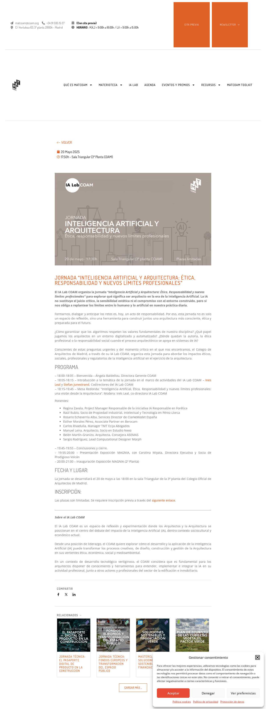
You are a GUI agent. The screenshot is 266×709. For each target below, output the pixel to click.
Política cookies (182, 702)
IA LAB (133, 85)
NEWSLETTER (230, 25)
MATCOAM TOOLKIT (239, 85)
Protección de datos (232, 702)
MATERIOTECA (111, 85)
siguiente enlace (163, 500)
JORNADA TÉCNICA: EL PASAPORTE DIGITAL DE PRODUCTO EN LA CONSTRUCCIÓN (72, 663)
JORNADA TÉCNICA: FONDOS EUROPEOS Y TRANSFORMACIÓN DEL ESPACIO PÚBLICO (113, 663)
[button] (257, 657)
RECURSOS (211, 85)
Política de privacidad (205, 702)
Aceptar (173, 693)
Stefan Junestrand (76, 385)
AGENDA (150, 85)
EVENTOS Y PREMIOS (178, 85)
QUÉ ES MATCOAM (78, 85)
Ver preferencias (243, 693)
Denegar (208, 693)
